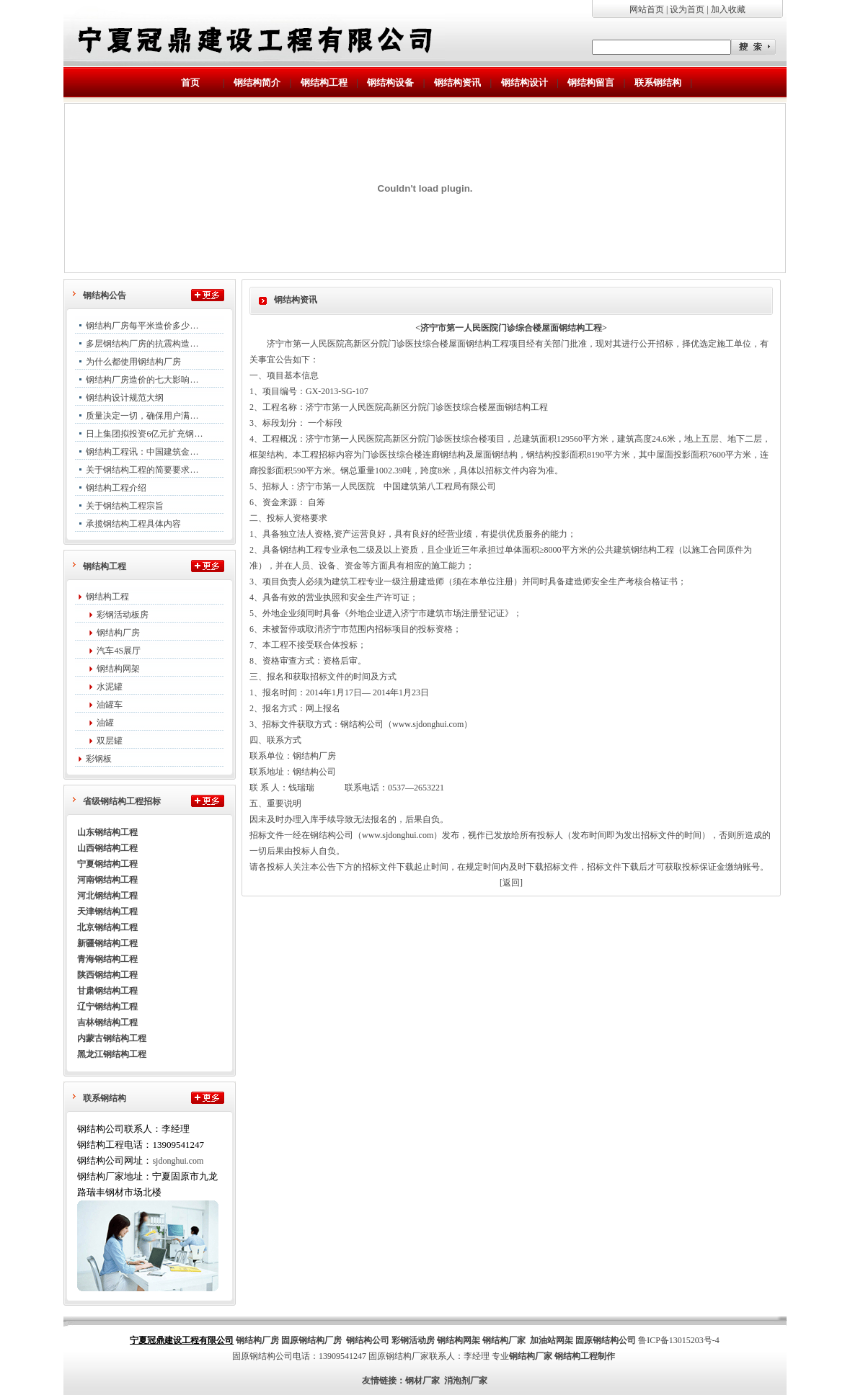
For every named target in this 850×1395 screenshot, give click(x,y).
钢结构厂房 (118, 633)
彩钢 (400, 1340)
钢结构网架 (118, 669)
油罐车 (110, 705)
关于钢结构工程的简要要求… (142, 470)
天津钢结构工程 (107, 911)
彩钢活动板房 (123, 615)
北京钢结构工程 (107, 927)
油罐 (105, 723)
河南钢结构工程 (107, 880)
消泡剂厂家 (465, 1381)
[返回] (511, 883)
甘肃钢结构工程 (107, 991)
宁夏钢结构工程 (107, 864)
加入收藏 (728, 9)
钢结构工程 (107, 597)
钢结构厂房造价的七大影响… (142, 380)
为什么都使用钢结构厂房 (133, 362)
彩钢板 (99, 759)
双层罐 (110, 741)
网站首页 (646, 9)
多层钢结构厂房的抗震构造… (142, 344)
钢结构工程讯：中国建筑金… (142, 452)
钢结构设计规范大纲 (125, 398)
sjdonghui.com (177, 1161)
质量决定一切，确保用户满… (142, 416)
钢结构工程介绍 (116, 488)
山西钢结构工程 (107, 848)
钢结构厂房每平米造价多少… (142, 326)
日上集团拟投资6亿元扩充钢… (144, 434)
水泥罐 (110, 687)
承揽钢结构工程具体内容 (133, 524)
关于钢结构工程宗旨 (125, 506)
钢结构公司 (367, 1340)
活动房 (422, 1340)
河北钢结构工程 (107, 896)
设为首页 (687, 9)
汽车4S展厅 (119, 651)
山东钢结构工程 (107, 832)
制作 (606, 1356)
